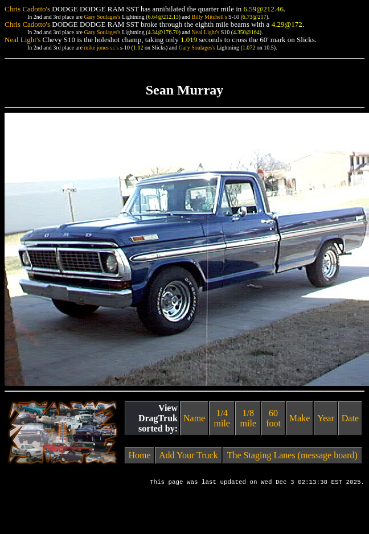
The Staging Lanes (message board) (292, 455)
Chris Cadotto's (27, 9)
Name (194, 418)
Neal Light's (205, 32)
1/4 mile (222, 418)
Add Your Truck (188, 455)
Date (350, 418)
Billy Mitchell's (209, 17)
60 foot (273, 418)
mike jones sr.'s (101, 47)
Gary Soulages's (102, 17)
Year (325, 418)
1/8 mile (248, 418)
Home (139, 455)
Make (299, 418)
